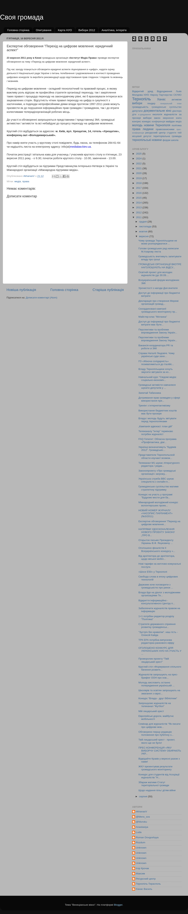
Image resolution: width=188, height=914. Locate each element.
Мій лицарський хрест (151, 711)
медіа (17, 181)
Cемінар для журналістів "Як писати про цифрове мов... (159, 725)
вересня (144, 236)
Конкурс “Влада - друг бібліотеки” (157, 698)
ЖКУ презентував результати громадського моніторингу (155, 768)
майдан (170, 121)
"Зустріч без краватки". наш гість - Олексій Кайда (158, 633)
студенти (171, 132)
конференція (158, 121)
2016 (139, 193)
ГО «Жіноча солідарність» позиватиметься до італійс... (156, 363)
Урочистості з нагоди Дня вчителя (158, 288)
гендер (151, 103)
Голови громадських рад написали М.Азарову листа (158, 250)
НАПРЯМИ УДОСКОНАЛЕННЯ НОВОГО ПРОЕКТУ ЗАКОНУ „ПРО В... (156, 532)
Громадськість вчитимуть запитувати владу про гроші (159, 258)
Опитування (43, 30)
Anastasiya (142, 827)
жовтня (143, 231)
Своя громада (21, 17)
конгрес (136, 121)
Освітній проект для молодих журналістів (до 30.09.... (155, 274)
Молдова (137, 94)
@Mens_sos (143, 816)
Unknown (141, 847)
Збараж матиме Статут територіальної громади (153, 784)
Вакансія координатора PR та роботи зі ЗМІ (155, 347)
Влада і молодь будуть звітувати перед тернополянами (157, 420)
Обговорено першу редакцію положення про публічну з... (155, 733)
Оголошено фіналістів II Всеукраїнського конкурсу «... (156, 549)
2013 (139, 207)
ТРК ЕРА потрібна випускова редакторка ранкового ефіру (156, 641)
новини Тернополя (157, 125)
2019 (139, 178)
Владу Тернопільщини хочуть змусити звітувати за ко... (155, 370)
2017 (139, 188)
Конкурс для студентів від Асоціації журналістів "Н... (159, 776)
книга (178, 118)
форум (166, 140)
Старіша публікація (108, 290)
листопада (145, 226)
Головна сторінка (18, 30)
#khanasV (141, 811)
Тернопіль (141, 99)
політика (176, 125)
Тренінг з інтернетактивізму (154, 405)
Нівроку (154, 95)
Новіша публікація (21, 290)
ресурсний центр (155, 132)
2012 (139, 212)
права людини (142, 129)
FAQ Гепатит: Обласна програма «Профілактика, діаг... (157, 440)
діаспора (176, 111)
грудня (143, 221)
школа (175, 140)
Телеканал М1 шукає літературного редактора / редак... (159, 464)
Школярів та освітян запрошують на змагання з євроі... (159, 692)
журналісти (170, 114)
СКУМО (177, 95)
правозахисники (165, 129)
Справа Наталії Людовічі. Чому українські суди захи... (156, 355)
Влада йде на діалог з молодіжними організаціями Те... (159, 594)
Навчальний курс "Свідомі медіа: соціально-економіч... (157, 378)
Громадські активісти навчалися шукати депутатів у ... (157, 386)
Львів (178, 91)
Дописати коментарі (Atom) (41, 297)
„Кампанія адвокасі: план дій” (155, 426)
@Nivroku (141, 821)
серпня (143, 796)
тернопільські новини (147, 139)
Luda (138, 832)
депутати (137, 110)
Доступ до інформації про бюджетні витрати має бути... (159, 323)
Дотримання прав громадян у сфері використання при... (159, 399)
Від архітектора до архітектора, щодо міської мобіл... (156, 557)
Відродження (164, 91)
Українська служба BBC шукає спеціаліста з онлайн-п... (156, 480)
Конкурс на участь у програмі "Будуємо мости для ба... (155, 496)
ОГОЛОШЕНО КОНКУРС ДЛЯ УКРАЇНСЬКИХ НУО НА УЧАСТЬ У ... (159, 651)
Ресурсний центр (146, 878)
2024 (139, 158)
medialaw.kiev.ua (80, 146)
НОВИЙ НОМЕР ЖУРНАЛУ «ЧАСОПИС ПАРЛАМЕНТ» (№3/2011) (155, 513)
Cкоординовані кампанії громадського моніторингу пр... (157, 310)
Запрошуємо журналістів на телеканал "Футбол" (154, 705)
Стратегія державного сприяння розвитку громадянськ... (157, 625)
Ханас (161, 99)
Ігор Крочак (142, 868)
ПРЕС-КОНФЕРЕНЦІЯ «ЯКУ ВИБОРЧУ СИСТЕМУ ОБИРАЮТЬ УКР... (159, 750)
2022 (139, 163)
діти (134, 114)
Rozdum (140, 842)
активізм (176, 99)
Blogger (118, 904)
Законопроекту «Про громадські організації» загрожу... (157, 472)
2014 (139, 202)
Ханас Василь (144, 889)
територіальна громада (167, 136)
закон (157, 118)
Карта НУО (65, 30)
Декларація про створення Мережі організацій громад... (158, 302)
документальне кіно (157, 110)
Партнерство (165, 95)
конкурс (146, 121)
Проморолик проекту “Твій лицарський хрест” (153, 660)
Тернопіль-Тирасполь (148, 883)
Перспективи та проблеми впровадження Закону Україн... (157, 331)
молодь (137, 125)
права (25, 181)
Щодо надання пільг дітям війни (157, 790)
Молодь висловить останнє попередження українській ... (156, 684)
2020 (139, 173)
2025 (139, 153)
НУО (146, 94)
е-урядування (144, 114)
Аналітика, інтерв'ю (114, 30)
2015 (139, 197)
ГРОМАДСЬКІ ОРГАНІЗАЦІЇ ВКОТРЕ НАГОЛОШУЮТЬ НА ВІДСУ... (159, 266)
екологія (157, 114)
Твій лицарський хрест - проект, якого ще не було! (156, 741)
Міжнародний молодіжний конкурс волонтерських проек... (158, 504)
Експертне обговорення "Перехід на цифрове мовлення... (159, 523)
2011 (139, 217)
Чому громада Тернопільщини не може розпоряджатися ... (157, 242)
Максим (140, 873)
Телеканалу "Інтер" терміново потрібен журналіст (155, 433)
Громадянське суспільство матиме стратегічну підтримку (158, 488)
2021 (139, 168)
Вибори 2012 (86, 30)
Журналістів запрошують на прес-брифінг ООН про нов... (158, 676)
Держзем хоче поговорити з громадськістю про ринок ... (155, 586)
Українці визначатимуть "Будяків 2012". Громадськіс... (157, 448)
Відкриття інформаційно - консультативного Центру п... (156, 602)
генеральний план (170, 103)
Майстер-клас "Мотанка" (152, 316)
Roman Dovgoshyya (147, 837)
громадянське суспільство (166, 107)
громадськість (140, 107)
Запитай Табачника (149, 392)
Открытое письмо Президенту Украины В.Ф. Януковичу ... (155, 541)
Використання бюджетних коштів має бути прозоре (157, 412)
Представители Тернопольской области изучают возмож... (156, 456)
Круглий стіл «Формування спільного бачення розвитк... (159, 668)
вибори (137, 103)
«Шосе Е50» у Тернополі (152, 571)
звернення (168, 118)
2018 (139, 183)
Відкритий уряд (142, 91)
